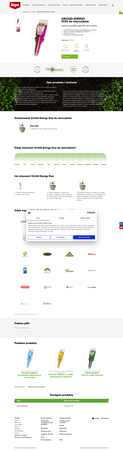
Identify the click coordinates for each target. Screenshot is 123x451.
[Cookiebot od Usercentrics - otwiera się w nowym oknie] (88, 213)
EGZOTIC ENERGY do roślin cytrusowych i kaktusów (61, 376)
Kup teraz (69, 56)
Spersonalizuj (61, 237)
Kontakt (61, 425)
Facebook (105, 418)
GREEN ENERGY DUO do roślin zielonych (92, 374)
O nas (42, 437)
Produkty (26, 5)
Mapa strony (63, 431)
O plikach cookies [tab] (85, 218)
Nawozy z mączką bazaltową (22, 437)
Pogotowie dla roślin (47, 434)
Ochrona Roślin (18, 431)
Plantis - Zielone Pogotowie (73, 5)
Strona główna (26, 11)
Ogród (16, 420)
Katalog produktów (65, 418)
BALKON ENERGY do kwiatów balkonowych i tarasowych (29, 375)
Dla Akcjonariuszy (46, 439)
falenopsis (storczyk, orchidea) (36, 386)
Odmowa (38, 237)
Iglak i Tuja (17, 422)
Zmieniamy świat (54, 5)
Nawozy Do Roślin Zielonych (92, 371)
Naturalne (17, 428)
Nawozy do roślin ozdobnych (29, 371)
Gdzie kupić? (103, 5)
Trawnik (16, 433)
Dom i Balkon (18, 424)
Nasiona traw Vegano (20, 435)
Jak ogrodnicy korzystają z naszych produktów (47, 422)
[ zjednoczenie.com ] (104, 447)
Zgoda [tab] (38, 218)
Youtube (96, 418)
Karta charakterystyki (21, 328)
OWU (61, 439)
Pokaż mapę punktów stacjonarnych (26, 314)
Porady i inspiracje (38, 5)
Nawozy (16, 426)
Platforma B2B (90, 5)
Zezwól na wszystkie (84, 237)
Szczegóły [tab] (61, 218)
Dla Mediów (44, 428)
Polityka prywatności (65, 434)
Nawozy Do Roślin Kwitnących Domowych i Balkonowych (61, 372)
